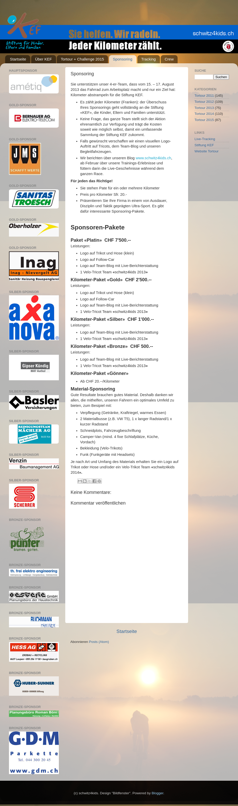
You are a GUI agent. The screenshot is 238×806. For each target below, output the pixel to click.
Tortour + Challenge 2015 (82, 59)
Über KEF (43, 59)
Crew (169, 59)
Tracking (148, 59)
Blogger (157, 793)
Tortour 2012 (204, 102)
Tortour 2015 (204, 120)
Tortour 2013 (204, 108)
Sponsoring (122, 59)
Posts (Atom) (99, 642)
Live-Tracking (204, 139)
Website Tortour (206, 151)
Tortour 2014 (204, 114)
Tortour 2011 (204, 95)
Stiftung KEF (204, 145)
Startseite (18, 59)
